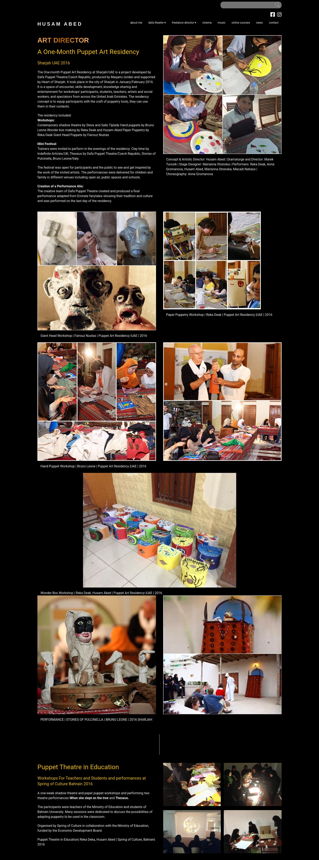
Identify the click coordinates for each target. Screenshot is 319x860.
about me (136, 22)
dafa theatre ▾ (157, 22)
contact (274, 22)
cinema (207, 22)
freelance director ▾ (184, 22)
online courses (241, 22)
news (259, 22)
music (221, 22)
